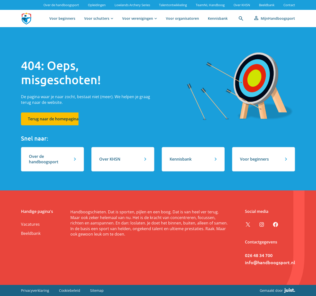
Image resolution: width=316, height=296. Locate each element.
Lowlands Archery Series (132, 5)
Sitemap (97, 290)
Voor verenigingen (137, 18)
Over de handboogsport (61, 5)
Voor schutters (96, 18)
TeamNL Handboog (210, 5)
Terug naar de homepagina (53, 119)
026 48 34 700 (259, 255)
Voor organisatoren (182, 18)
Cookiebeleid (69, 290)
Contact (289, 5)
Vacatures (30, 224)
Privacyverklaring (35, 290)
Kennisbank (218, 18)
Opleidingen (97, 5)
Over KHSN (242, 5)
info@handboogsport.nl (270, 262)
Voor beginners (62, 18)
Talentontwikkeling (173, 5)
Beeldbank (267, 5)
